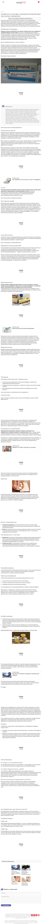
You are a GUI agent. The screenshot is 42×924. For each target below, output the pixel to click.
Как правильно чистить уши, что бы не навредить (26, 179)
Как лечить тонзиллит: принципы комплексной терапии (15, 873)
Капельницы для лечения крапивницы (23, 328)
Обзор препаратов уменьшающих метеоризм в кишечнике (26, 873)
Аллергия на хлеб (14, 883)
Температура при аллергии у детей (25, 884)
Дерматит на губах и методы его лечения (24, 447)
